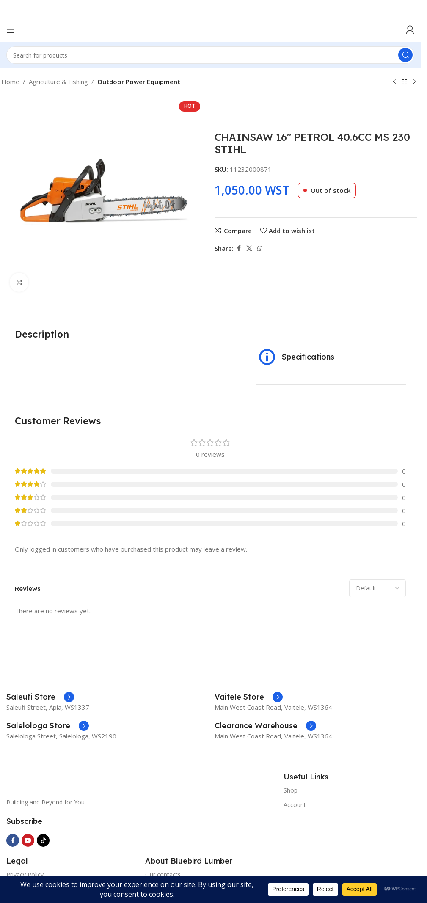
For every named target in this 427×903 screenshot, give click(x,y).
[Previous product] (394, 82)
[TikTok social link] (43, 840)
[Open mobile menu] (10, 29)
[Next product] (415, 82)
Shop (291, 790)
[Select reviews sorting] (377, 588)
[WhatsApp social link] (260, 248)
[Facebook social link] (239, 248)
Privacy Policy (25, 874)
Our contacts (163, 874)
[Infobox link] (40, 697)
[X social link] (249, 248)
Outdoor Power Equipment (138, 81)
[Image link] (69, 779)
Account (295, 805)
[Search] (210, 55)
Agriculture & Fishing (58, 81)
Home (10, 81)
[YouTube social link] (28, 840)
